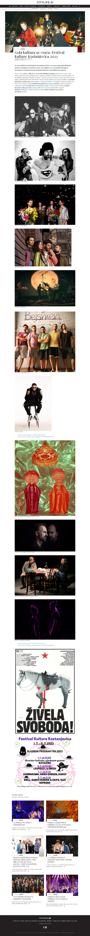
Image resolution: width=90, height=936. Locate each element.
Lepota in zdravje (30, 6)
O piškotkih (64, 932)
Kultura (74, 6)
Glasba (50, 8)
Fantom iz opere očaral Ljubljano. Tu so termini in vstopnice (57, 899)
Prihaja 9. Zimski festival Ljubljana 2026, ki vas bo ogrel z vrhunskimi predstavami (59, 824)
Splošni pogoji (41, 932)
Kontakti (41, 923)
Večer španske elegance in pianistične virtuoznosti (23, 898)
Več (28, 829)
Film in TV (43, 8)
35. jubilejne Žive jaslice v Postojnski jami (22, 823)
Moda (21, 6)
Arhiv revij (48, 923)
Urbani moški (66, 6)
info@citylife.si (71, 932)
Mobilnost (56, 6)
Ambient (49, 6)
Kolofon (48, 932)
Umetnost (35, 8)
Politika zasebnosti (55, 932)
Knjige (56, 8)
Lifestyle (15, 6)
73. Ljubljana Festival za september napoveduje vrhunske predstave (59, 859)
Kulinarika (41, 6)
